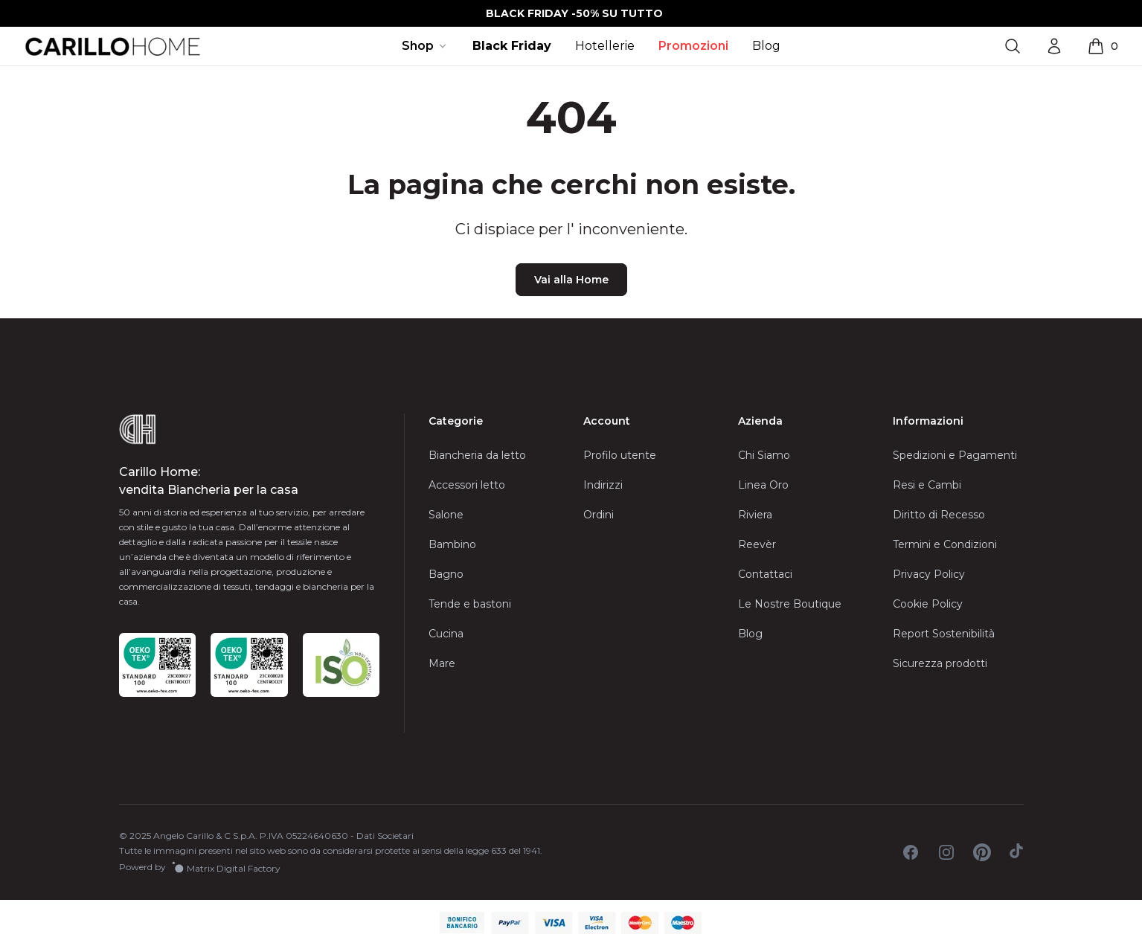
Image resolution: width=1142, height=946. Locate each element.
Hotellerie (605, 46)
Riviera (755, 514)
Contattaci (765, 574)
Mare (442, 663)
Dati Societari (385, 835)
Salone (446, 514)
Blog (766, 46)
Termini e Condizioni (945, 544)
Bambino (452, 544)
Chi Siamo (764, 455)
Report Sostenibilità (944, 633)
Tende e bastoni (470, 604)
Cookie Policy (928, 604)
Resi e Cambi (927, 485)
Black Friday (511, 46)
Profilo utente (619, 455)
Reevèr (757, 544)
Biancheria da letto (477, 455)
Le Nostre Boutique (789, 604)
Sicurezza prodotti (940, 663)
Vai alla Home (571, 279)
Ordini (598, 514)
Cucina (446, 633)
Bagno (446, 574)
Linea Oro (763, 485)
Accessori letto (467, 485)
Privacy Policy (929, 574)
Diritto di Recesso (939, 514)
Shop (425, 46)
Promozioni (693, 46)
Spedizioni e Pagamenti (955, 455)
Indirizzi (603, 485)
